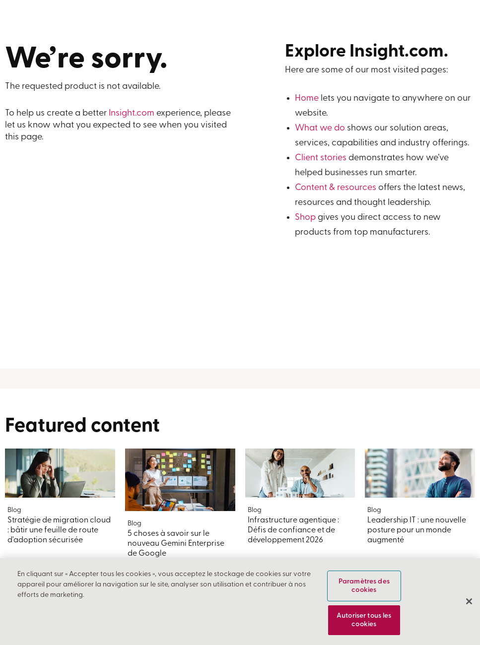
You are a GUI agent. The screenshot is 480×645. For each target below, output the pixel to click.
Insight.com (131, 113)
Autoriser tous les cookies (364, 620)
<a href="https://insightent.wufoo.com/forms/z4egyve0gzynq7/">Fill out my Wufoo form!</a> (120, 257)
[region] (240, 601)
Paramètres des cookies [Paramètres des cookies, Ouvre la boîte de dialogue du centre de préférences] (364, 586)
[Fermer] (469, 601)
